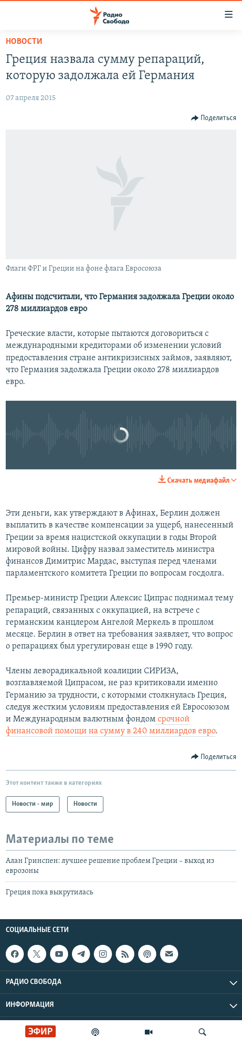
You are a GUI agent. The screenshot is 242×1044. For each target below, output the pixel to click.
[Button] (214, 118)
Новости (24, 41)
